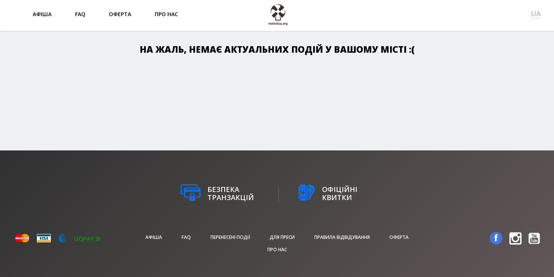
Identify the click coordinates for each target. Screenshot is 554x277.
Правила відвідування (342, 237)
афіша (42, 14)
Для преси (282, 237)
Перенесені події (230, 237)
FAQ (80, 14)
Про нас (166, 14)
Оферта (120, 14)
